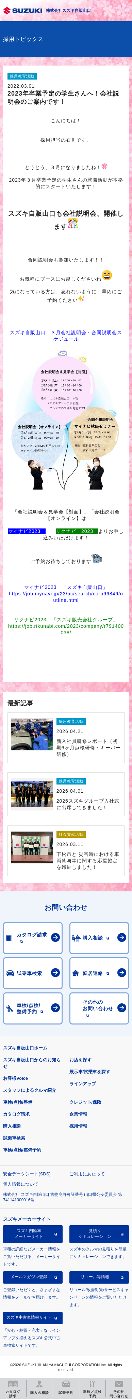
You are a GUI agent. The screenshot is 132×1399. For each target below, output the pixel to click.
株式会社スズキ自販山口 (68, 10)
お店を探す (80, 1059)
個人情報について (20, 1184)
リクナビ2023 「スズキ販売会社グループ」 (66, 619)
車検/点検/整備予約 (22, 1150)
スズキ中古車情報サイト (28, 1317)
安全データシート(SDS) (26, 1173)
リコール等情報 (95, 1276)
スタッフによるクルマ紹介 (29, 1090)
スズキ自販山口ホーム (25, 1047)
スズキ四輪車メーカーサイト (29, 1233)
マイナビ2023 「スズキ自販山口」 (66, 587)
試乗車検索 (14, 1138)
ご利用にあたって (87, 1173)
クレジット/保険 (85, 1102)
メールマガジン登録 (29, 1276)
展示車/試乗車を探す (90, 1071)
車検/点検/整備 (17, 1102)
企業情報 (78, 1114)
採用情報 (78, 1126)
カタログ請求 (16, 1114)
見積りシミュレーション (95, 1233)
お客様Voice (15, 1078)
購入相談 (12, 1126)
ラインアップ (82, 1083)
